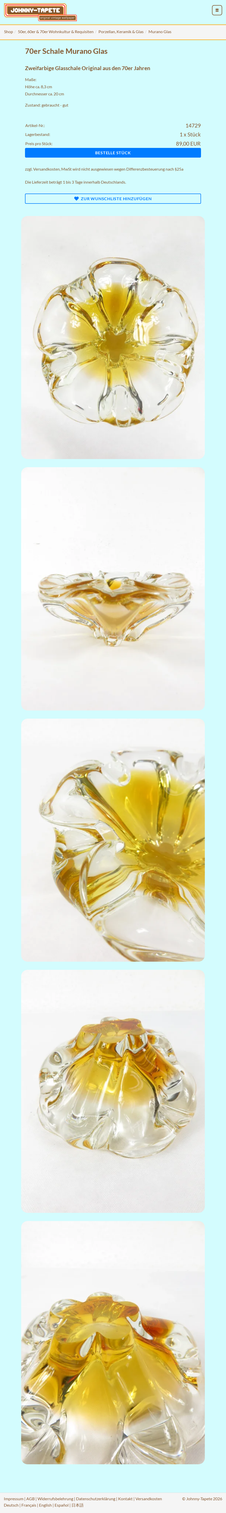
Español (62, 1505)
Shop (8, 31)
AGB (30, 1498)
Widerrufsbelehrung (55, 1498)
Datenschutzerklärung (95, 1498)
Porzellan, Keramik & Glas (121, 31)
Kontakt (125, 1498)
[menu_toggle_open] (217, 10)
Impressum (13, 1498)
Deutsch (11, 1505)
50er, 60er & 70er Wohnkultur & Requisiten (56, 31)
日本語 (77, 1505)
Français (28, 1505)
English (45, 1505)
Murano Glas (159, 31)
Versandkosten (46, 169)
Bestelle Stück (113, 152)
